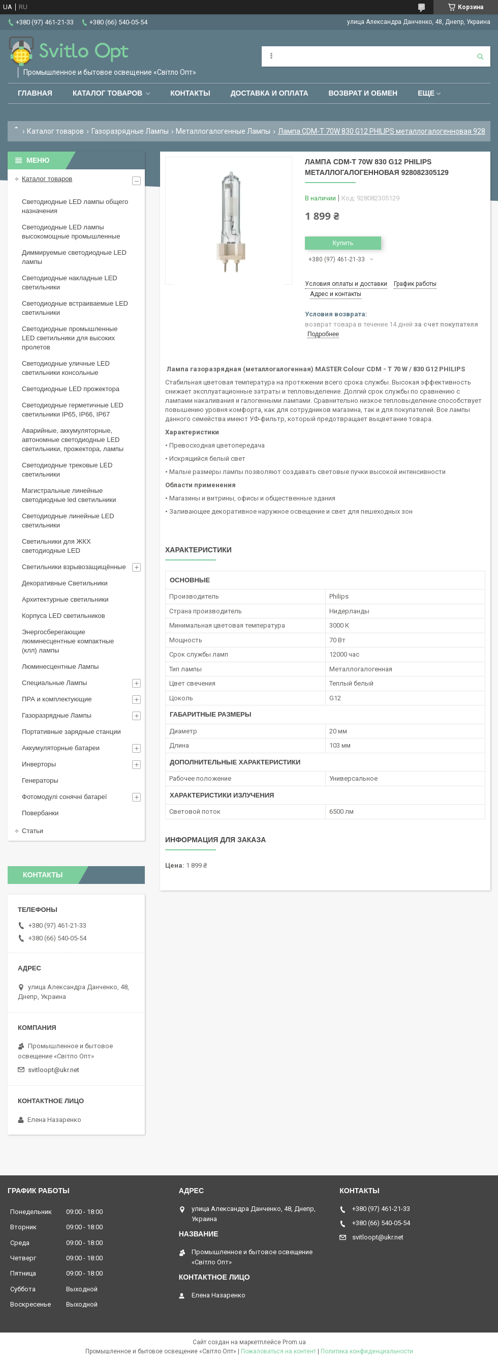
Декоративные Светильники (65, 583)
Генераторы (40, 780)
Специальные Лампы (54, 683)
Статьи (32, 831)
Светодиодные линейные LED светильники (68, 520)
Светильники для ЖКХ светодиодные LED (56, 546)
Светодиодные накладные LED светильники (69, 282)
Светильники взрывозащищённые (74, 567)
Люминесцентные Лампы (60, 666)
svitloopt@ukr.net (53, 1070)
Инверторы (39, 764)
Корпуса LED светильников (63, 615)
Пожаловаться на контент (278, 1351)
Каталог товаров (107, 93)
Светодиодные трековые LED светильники (67, 469)
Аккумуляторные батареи (61, 748)
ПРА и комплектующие (57, 699)
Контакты (190, 93)
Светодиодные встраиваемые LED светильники (75, 308)
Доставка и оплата (269, 93)
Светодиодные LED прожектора (70, 389)
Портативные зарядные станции (71, 731)
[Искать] (480, 56)
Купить (342, 243)
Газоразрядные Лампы (130, 131)
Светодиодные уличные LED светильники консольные (66, 368)
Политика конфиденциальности (367, 1351)
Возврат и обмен (363, 93)
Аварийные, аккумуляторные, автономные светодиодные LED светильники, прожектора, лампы (72, 440)
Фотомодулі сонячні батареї (64, 797)
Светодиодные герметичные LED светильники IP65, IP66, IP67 (72, 409)
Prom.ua (294, 1342)
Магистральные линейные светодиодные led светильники (69, 495)
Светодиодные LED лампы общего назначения (75, 206)
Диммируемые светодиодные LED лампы (74, 257)
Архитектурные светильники (65, 599)
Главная (35, 93)
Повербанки (40, 813)
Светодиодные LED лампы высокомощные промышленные (71, 231)
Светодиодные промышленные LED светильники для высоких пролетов (69, 338)
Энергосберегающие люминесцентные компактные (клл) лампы (68, 641)
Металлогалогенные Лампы (223, 131)
